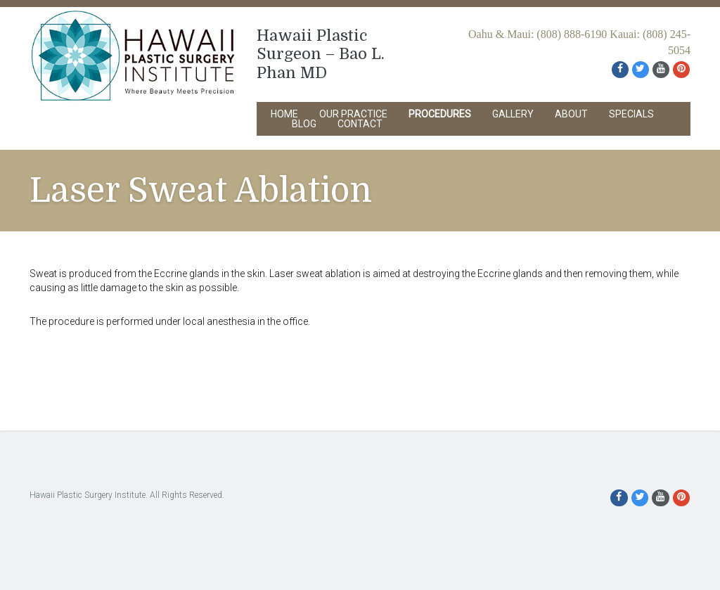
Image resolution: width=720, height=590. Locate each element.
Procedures (440, 114)
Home (284, 114)
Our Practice (353, 114)
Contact (360, 124)
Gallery (513, 114)
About (571, 114)
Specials (631, 114)
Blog (304, 124)
